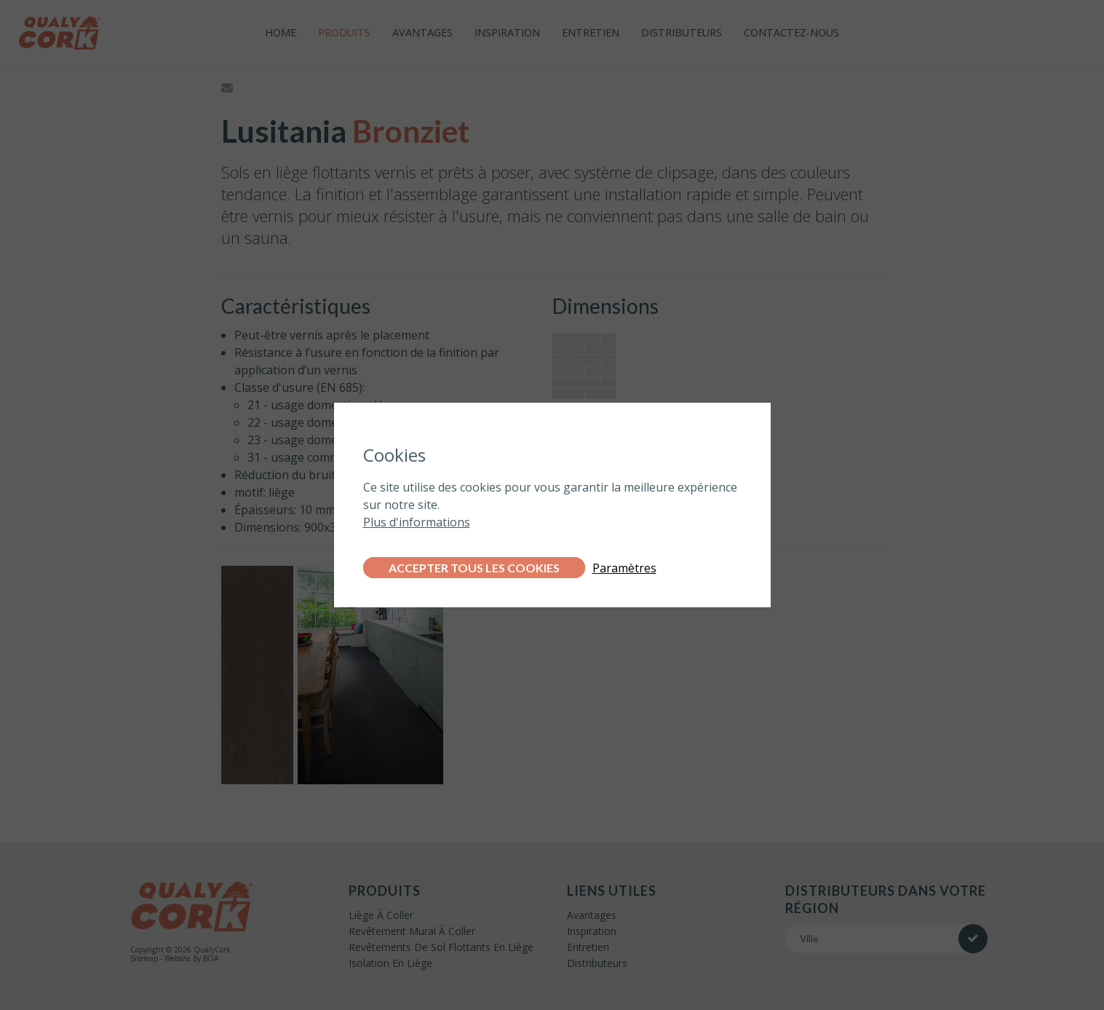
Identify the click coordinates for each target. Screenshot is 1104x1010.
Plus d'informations (416, 522)
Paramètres (624, 568)
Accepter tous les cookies (474, 568)
